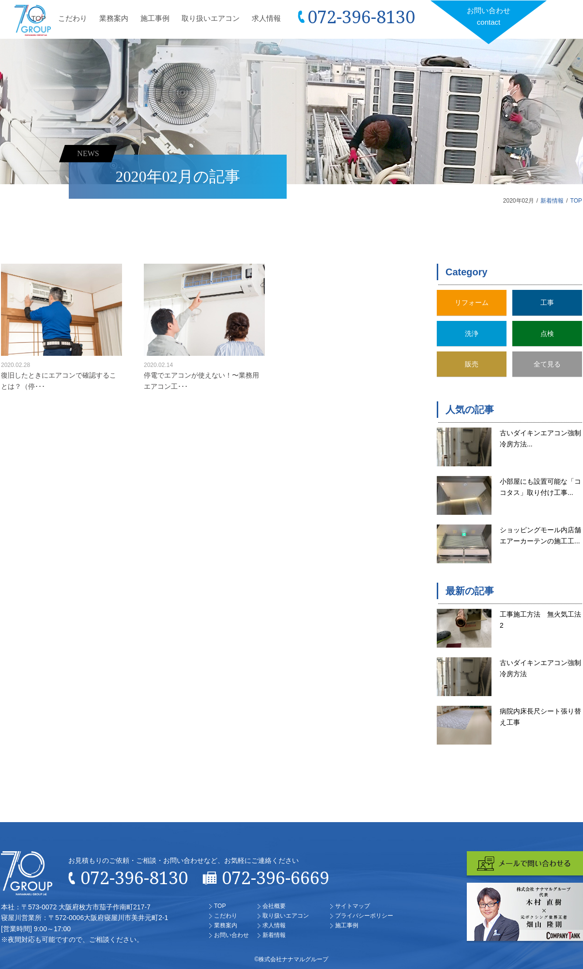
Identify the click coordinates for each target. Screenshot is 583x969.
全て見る (547, 364)
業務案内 (113, 18)
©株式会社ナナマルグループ (292, 959)
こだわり (72, 18)
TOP (38, 18)
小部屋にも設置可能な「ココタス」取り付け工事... (540, 486)
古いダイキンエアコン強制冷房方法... (540, 438)
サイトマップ (352, 906)
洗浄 (471, 333)
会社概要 (274, 906)
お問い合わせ (488, 17)
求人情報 (266, 18)
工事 (547, 302)
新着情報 (552, 200)
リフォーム (472, 302)
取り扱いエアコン (211, 18)
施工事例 (154, 18)
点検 (547, 333)
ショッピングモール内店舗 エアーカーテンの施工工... (541, 535)
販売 (471, 364)
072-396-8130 (361, 17)
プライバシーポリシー (364, 915)
